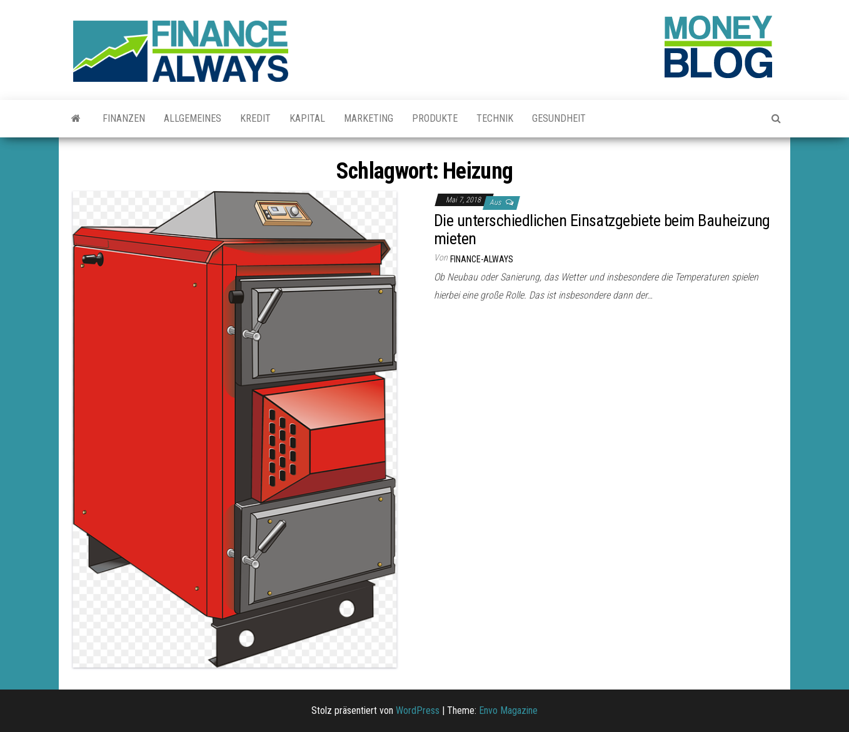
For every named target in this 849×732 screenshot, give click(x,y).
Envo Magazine (508, 710)
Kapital (307, 118)
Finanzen (124, 118)
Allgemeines (192, 118)
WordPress (418, 710)
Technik (494, 118)
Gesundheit (559, 118)
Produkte (435, 118)
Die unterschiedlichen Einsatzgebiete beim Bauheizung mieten (602, 229)
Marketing (368, 118)
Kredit (255, 118)
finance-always (481, 259)
